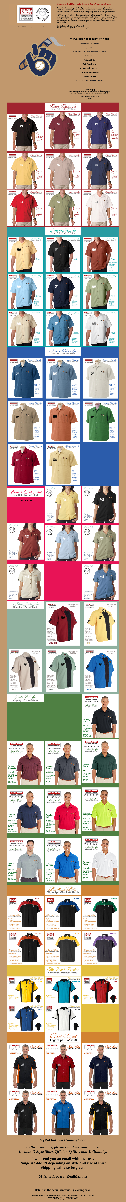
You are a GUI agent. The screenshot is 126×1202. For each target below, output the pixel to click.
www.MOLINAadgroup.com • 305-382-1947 (63, 1199)
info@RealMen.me (73, 28)
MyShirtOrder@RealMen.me (63, 1176)
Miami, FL (85, 28)
